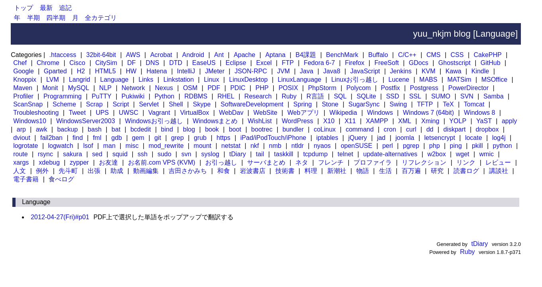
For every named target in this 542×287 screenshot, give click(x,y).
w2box (436, 154)
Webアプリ (303, 112)
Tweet (77, 112)
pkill (477, 145)
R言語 (315, 96)
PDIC (237, 88)
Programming (62, 96)
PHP (262, 88)
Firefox (354, 62)
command (359, 129)
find (78, 137)
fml (97, 137)
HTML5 (105, 71)
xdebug (49, 162)
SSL (415, 96)
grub (200, 137)
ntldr (297, 145)
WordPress (297, 121)
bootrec (261, 129)
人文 (19, 170)
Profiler (23, 96)
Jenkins (401, 71)
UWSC (128, 112)
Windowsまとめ (215, 121)
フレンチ (331, 162)
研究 (437, 170)
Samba (493, 96)
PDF (214, 88)
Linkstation (178, 79)
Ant (219, 54)
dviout (21, 137)
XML (404, 121)
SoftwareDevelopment (252, 104)
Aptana (275, 54)
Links (145, 79)
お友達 (108, 162)
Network (133, 88)
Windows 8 (479, 112)
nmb (275, 145)
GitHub (491, 62)
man (109, 145)
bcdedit (140, 129)
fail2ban (51, 137)
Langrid (79, 79)
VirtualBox (194, 112)
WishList (260, 121)
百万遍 (411, 170)
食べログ (61, 179)
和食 (223, 170)
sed (97, 154)
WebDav (231, 112)
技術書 (285, 170)
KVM (429, 71)
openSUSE (356, 145)
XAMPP (377, 121)
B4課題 (305, 54)
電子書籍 (26, 179)
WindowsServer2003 (85, 121)
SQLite (366, 96)
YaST (484, 121)
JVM (283, 71)
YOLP (457, 121)
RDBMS (196, 96)
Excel (264, 62)
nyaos (322, 145)
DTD (175, 62)
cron (390, 129)
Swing (398, 104)
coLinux (325, 129)
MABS (428, 79)
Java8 (331, 71)
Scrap (94, 104)
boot (235, 129)
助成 (116, 170)
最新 (46, 7)
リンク (465, 162)
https (223, 137)
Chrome (48, 62)
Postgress (424, 88)
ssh (142, 154)
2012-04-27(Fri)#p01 (60, 217)
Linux (211, 79)
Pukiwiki (133, 96)
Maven (22, 88)
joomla (404, 137)
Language (114, 79)
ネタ (301, 162)
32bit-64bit (101, 54)
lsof (88, 145)
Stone (330, 104)
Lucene (399, 79)
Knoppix (24, 79)
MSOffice (494, 79)
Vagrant (159, 112)
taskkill (283, 154)
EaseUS (204, 62)
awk (41, 129)
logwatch (60, 145)
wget (462, 154)
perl (387, 145)
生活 (385, 170)
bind (167, 129)
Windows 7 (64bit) (428, 112)
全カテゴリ (101, 17)
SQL (340, 96)
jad (381, 137)
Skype (201, 104)
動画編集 (146, 170)
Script (121, 104)
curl (411, 129)
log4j (499, 137)
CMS (433, 54)
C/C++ (407, 54)
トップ (23, 7)
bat (116, 129)
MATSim (459, 79)
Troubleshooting (36, 112)
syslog (210, 154)
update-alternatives (390, 154)
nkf (254, 145)
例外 (42, 170)
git (157, 137)
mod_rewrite (166, 145)
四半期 (55, 17)
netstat (230, 145)
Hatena (156, 71)
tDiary (237, 154)
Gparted (55, 71)
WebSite (265, 112)
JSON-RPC (250, 71)
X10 (328, 121)
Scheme (64, 104)
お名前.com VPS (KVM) (161, 162)
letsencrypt (439, 137)
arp (21, 129)
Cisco (77, 62)
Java (306, 71)
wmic (486, 154)
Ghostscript (454, 62)
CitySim (106, 62)
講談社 (498, 170)
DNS (152, 62)
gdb (116, 137)
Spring (302, 104)
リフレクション (424, 162)
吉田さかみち (188, 170)
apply (509, 121)
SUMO (440, 96)
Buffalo (378, 54)
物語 (362, 170)
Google (23, 71)
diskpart (455, 129)
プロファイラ (372, 162)
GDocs (418, 62)
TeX (448, 104)
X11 (349, 121)
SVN (466, 96)
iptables (327, 137)
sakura (72, 154)
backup (67, 129)
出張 (94, 170)
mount (202, 145)
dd (430, 129)
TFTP (425, 104)
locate (473, 137)
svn (186, 154)
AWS (133, 54)
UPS (102, 112)
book (212, 129)
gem (138, 137)
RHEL (225, 96)
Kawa (453, 71)
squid (120, 154)
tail (260, 154)
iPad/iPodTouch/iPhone (273, 137)
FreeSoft (386, 62)
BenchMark (342, 54)
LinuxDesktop (248, 79)
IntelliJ (186, 71)
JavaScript (365, 71)
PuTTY (102, 96)
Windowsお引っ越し (154, 121)
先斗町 (68, 170)
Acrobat (161, 54)
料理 (310, 170)
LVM (52, 79)
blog (189, 129)
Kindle (480, 71)
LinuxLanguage (299, 79)
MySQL (78, 88)
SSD (392, 96)
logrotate (25, 145)
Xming (430, 121)
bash (95, 129)
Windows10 (29, 121)
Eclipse (236, 62)
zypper (79, 162)
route (20, 154)
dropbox (487, 129)
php (434, 145)
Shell (176, 104)
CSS (457, 54)
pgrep (411, 145)
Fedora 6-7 (319, 62)
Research (257, 96)
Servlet (149, 104)
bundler (293, 129)
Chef (20, 62)
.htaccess (63, 54)
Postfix (390, 88)
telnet (345, 154)
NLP (105, 88)
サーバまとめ (266, 162)
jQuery (357, 137)
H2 (81, 71)
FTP (288, 62)
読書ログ (466, 170)
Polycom (358, 88)
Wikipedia (343, 112)
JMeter (214, 71)
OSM (190, 88)
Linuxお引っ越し (354, 79)
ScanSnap (28, 104)
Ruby (289, 96)
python (502, 145)
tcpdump (315, 154)
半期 (33, 17)
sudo (164, 154)
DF (131, 62)
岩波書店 (252, 170)
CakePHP (487, 54)
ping (456, 145)
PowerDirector (468, 88)
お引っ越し (221, 162)
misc (132, 145)
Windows (380, 112)
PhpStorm (322, 88)
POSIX (288, 88)
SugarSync (363, 104)
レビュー (498, 162)
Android (193, 54)
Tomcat (474, 104)
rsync (45, 154)
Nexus (164, 88)
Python (165, 96)
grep (177, 137)
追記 (65, 7)
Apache (244, 54)
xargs (21, 162)
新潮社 (336, 170)
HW (131, 71)
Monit (50, 88)
